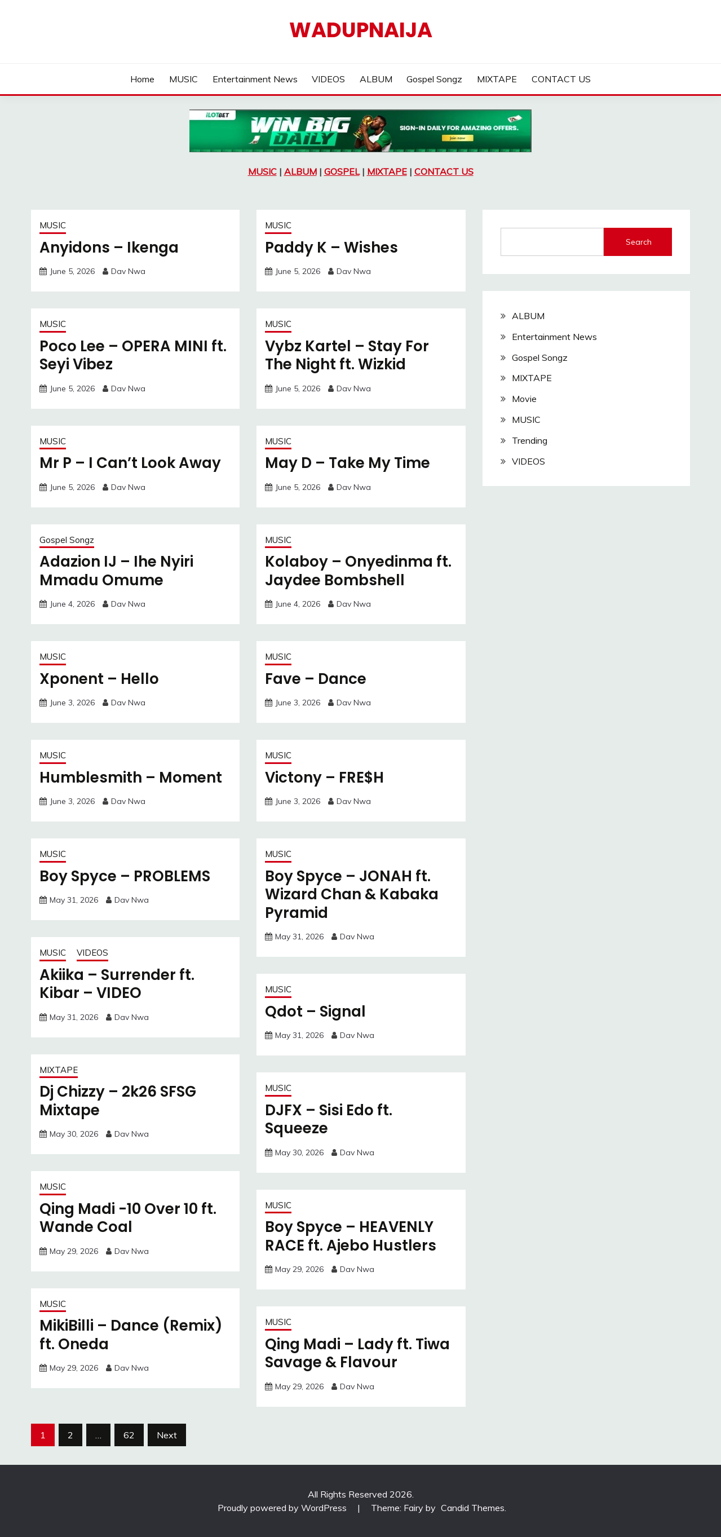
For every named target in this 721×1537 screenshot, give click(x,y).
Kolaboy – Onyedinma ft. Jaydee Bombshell (358, 570)
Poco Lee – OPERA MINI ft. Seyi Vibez (133, 355)
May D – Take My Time (347, 463)
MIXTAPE (497, 79)
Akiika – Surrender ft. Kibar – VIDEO (116, 984)
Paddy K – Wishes (331, 247)
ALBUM (376, 79)
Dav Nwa (128, 271)
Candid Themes (473, 1507)
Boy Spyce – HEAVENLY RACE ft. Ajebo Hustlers (350, 1236)
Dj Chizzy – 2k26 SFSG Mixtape (117, 1100)
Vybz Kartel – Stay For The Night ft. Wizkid (347, 355)
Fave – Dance (315, 679)
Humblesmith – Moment (130, 777)
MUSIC (183, 79)
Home (142, 79)
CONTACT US (561, 79)
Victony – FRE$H (324, 777)
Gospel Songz (434, 79)
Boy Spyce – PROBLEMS (124, 876)
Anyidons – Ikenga (109, 247)
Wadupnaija (360, 30)
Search (639, 242)
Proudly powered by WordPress (283, 1507)
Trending (529, 440)
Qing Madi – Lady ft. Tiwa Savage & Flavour (357, 1353)
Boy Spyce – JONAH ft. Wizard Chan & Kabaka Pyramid (352, 894)
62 (129, 1435)
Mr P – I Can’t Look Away (130, 463)
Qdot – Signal (315, 1011)
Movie (524, 398)
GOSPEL (342, 171)
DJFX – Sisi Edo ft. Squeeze (328, 1119)
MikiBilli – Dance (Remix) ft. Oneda (131, 1334)
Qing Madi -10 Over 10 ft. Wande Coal (127, 1218)
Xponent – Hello (99, 679)
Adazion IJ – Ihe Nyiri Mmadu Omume (116, 570)
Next (167, 1435)
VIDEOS (328, 79)
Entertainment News (255, 79)
